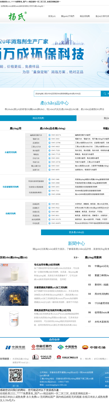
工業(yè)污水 (36, 147)
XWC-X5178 (56, 219)
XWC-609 (54, 212)
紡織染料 (36, 204)
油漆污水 (36, 170)
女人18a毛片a (7, 400)
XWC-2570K (56, 143)
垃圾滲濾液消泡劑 (11, 187)
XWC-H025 (55, 147)
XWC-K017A (56, 135)
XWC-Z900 (55, 183)
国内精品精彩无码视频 (69, 396)
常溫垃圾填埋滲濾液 (36, 181)
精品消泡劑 (85, 16)
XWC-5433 (55, 166)
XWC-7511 (55, 191)
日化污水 (36, 158)
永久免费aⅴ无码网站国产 (40, 396)
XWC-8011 (55, 204)
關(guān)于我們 (67, 16)
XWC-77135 (55, 154)
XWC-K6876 (56, 223)
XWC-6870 (55, 170)
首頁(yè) (51, 16)
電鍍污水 (36, 139)
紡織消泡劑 (11, 213)
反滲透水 (36, 143)
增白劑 (88, 359)
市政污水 (36, 162)
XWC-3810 (55, 139)
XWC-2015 (55, 187)
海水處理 (36, 151)
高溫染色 (36, 216)
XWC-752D (55, 150)
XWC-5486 (55, 179)
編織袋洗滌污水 (36, 135)
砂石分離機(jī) (100, 359)
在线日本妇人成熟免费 (13, 396)
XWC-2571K (56, 162)
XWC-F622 (55, 208)
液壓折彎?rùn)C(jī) (20, 362)
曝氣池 (36, 154)
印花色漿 (36, 223)
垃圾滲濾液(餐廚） (36, 193)
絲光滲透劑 (36, 219)
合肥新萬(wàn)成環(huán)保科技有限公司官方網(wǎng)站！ (23, 6)
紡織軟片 (36, 208)
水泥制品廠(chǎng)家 (21, 359)
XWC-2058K (56, 194)
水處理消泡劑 (11, 152)
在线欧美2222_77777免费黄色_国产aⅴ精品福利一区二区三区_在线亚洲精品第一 (30, 2)
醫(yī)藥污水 (36, 166)
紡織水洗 (36, 212)
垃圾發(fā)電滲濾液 (36, 187)
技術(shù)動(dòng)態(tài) (39, 257)
